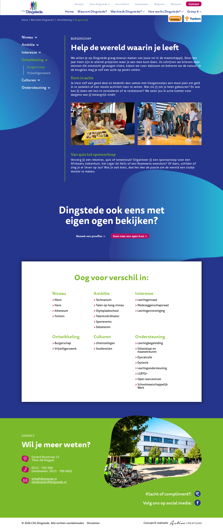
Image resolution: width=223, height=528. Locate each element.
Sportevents (104, 322)
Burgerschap (81, 19)
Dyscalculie (144, 357)
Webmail (176, 4)
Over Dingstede (99, 4)
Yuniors (60, 316)
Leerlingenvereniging (151, 311)
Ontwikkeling (64, 19)
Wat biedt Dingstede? (128, 11)
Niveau (29, 37)
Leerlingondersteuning (152, 368)
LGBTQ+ (142, 373)
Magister (159, 4)
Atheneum (61, 311)
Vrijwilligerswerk (39, 73)
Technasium (103, 300)
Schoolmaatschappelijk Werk (152, 386)
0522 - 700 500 (42, 468)
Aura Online (122, 4)
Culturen (31, 80)
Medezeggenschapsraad (153, 305)
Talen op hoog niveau (110, 305)
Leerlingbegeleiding (150, 343)
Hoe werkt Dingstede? (166, 11)
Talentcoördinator (107, 316)
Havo (58, 305)
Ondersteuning (36, 87)
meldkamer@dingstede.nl (49, 482)
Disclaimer (93, 523)
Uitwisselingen (105, 343)
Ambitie (30, 45)
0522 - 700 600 (60, 471)
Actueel (79, 4)
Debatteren (103, 327)
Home (69, 11)
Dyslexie (142, 363)
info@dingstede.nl (44, 479)
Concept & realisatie (173, 523)
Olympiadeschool (107, 311)
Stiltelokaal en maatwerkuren (147, 350)
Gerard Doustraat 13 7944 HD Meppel (46, 458)
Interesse (31, 52)
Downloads (141, 4)
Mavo (58, 300)
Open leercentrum (149, 379)
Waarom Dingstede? (92, 11)
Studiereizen (104, 349)
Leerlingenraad (147, 300)
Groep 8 (194, 11)
